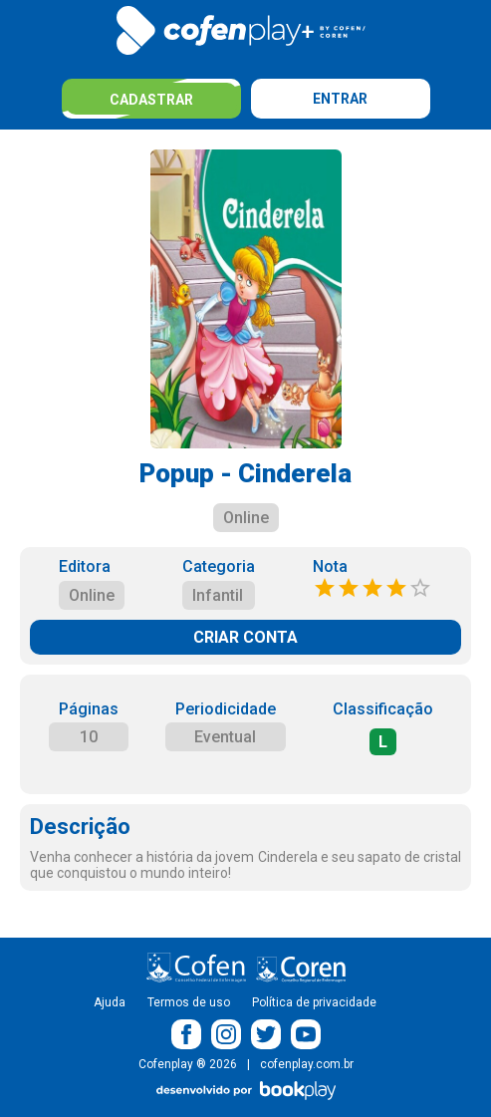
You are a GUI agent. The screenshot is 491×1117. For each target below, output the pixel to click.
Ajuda (109, 1002)
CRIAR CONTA (245, 637)
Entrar (340, 99)
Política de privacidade (314, 1002)
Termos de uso (188, 1002)
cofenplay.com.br (307, 1064)
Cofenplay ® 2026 (187, 1064)
